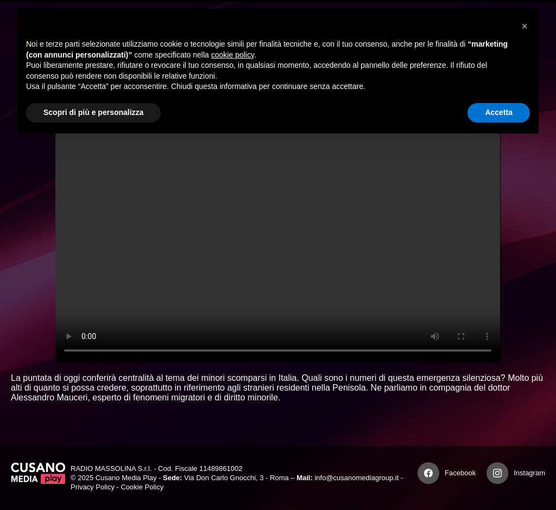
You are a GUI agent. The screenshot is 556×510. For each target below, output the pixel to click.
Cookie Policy (142, 487)
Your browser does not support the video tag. (277, 237)
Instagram (529, 473)
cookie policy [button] (232, 54)
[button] (524, 26)
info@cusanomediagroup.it (356, 478)
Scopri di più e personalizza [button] (93, 112)
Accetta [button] (499, 112)
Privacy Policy (93, 487)
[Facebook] (428, 473)
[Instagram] (497, 473)
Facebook (460, 473)
